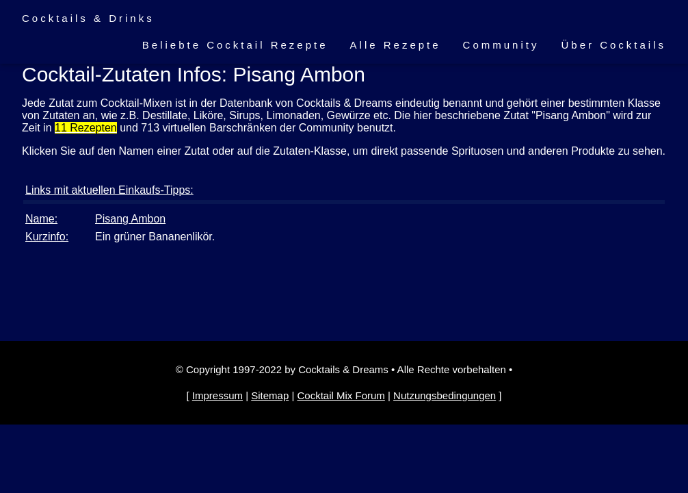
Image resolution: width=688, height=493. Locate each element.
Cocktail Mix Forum (340, 395)
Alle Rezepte (395, 45)
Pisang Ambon (130, 219)
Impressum (217, 395)
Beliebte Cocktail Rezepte (235, 45)
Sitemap (270, 395)
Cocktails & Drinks (88, 18)
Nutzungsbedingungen (444, 395)
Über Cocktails (613, 45)
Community (501, 45)
